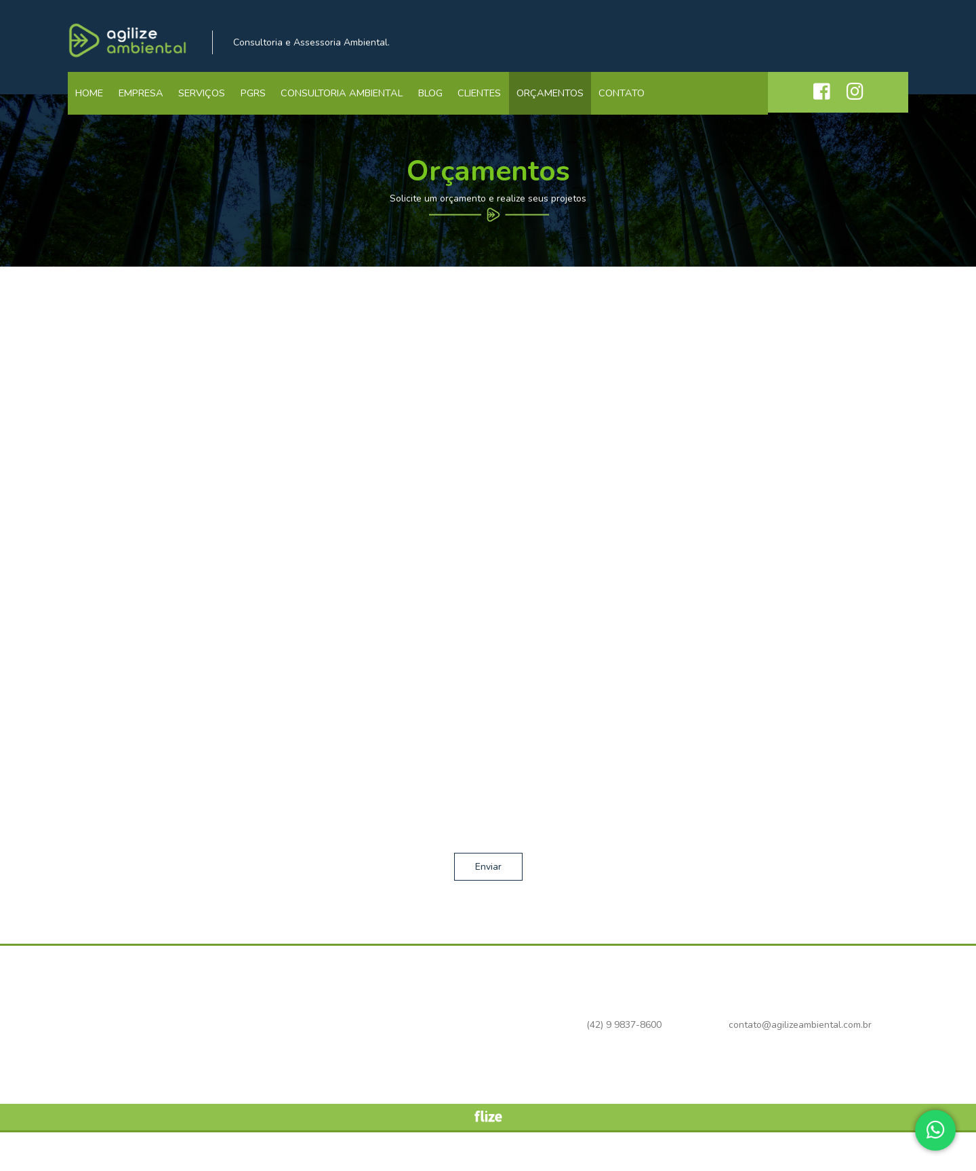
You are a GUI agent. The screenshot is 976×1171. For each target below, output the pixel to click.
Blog (451, 104)
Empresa (146, 104)
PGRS (267, 104)
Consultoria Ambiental (359, 104)
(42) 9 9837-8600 (660, 43)
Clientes (504, 104)
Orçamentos (578, 104)
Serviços (211, 104)
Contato (654, 104)
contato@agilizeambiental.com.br (836, 43)
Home (91, 104)
